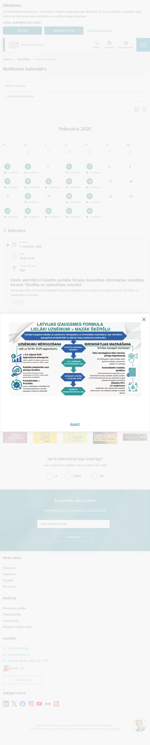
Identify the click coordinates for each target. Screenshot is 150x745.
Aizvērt (75, 424)
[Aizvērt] (144, 319)
